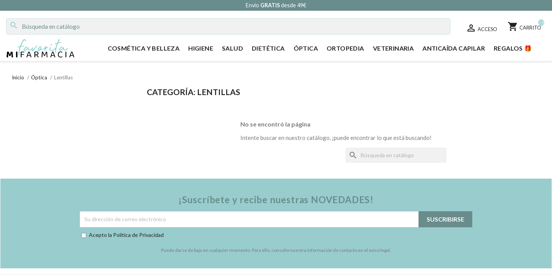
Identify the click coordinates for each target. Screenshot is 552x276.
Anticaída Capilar (453, 48)
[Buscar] (228, 26)
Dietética (268, 48)
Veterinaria (393, 48)
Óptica (306, 48)
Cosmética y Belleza (144, 48)
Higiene (200, 48)
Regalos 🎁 (513, 48)
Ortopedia (345, 48)
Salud (232, 48)
